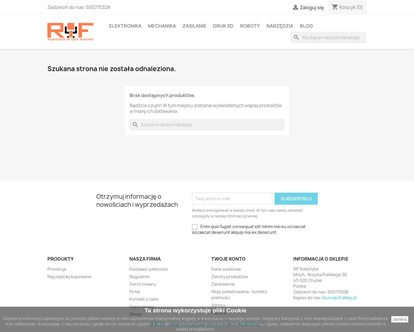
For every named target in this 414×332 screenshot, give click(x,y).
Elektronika (125, 26)
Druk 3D (223, 26)
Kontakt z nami (143, 299)
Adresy (218, 305)
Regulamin (139, 276)
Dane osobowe (226, 269)
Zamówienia (223, 284)
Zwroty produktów (229, 276)
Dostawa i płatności (148, 269)
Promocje (56, 269)
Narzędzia (280, 26)
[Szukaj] (329, 37)
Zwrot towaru (142, 284)
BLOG (306, 26)
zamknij (400, 319)
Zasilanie (194, 26)
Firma (134, 291)
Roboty (250, 26)
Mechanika (162, 26)
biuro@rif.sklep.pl (339, 297)
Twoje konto (228, 259)
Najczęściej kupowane (69, 276)
